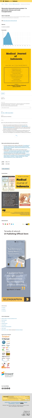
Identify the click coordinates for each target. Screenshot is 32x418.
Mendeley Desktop (19, 329)
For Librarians (4, 310)
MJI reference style (5, 329)
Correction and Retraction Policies (17, 402)
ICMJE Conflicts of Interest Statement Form (9, 318)
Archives (6, 4)
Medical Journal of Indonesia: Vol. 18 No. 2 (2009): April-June (16, 157)
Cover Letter (4, 328)
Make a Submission (5, 168)
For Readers (3, 307)
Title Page (3, 321)
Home (3, 4)
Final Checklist (4, 320)
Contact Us (17, 403)
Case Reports (4, 325)
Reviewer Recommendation (6, 326)
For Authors (3, 309)
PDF (3, 93)
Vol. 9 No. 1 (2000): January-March (14, 4)
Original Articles (4, 323)
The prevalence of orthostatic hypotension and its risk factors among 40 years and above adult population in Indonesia (16, 146)
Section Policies (7, 402)
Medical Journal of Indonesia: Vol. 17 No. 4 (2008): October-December (16, 152)
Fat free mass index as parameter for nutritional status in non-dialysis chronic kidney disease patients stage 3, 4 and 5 (17, 151)
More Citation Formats (5, 107)
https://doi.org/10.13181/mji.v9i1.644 (10, 20)
